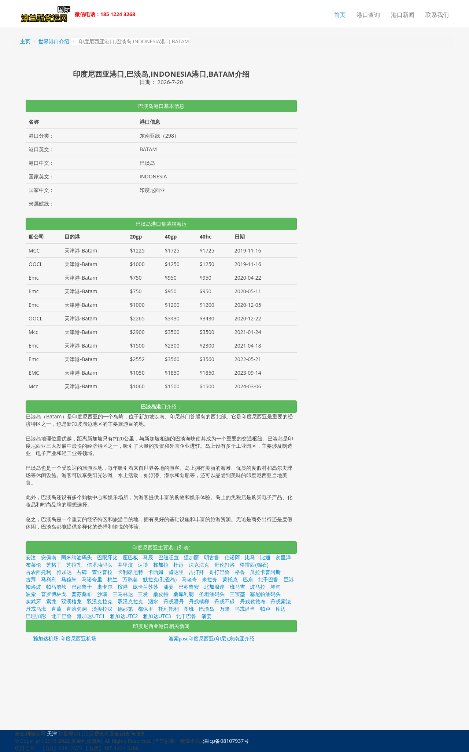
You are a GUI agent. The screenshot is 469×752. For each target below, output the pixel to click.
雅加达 (64, 571)
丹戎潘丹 (173, 601)
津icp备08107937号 (226, 740)
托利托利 (168, 608)
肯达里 (176, 571)
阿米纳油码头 (76, 557)
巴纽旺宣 (168, 557)
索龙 (51, 601)
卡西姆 (155, 571)
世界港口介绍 (53, 41)
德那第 (125, 608)
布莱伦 (33, 564)
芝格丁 (54, 564)
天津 (52, 733)
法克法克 (199, 564)
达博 (143, 564)
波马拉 (257, 586)
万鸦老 (130, 579)
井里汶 (125, 564)
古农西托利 (38, 571)
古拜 (31, 579)
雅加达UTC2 (124, 616)
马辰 (148, 557)
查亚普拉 (102, 571)
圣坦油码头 (212, 594)
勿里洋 (283, 557)
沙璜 (102, 594)
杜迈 (178, 564)
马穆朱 (69, 579)
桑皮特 (161, 594)
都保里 (145, 608)
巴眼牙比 (107, 557)
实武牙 (33, 601)
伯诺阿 (232, 557)
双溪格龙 (71, 601)
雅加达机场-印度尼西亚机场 (64, 639)
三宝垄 (237, 594)
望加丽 (191, 557)
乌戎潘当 (244, 608)
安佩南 (48, 557)
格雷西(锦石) (254, 564)
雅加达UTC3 (157, 616)
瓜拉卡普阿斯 (265, 571)
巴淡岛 (206, 608)
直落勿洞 (76, 608)
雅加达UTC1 (91, 616)
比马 (250, 557)
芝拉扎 (74, 564)
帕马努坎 (56, 586)
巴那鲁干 (81, 586)
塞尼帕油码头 (265, 594)
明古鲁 (211, 557)
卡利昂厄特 (130, 571)
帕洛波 (33, 586)
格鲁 (240, 571)
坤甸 (275, 586)
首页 (340, 15)
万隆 (224, 608)
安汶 (31, 557)
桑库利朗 (183, 594)
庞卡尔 (104, 586)
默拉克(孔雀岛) (160, 579)
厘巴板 (130, 557)
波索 (31, 594)
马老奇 (189, 579)
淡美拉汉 (102, 608)
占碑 (82, 571)
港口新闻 (402, 15)
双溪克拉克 (99, 601)
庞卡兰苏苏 (145, 586)
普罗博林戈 (54, 594)
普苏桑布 (81, 594)
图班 (189, 608)
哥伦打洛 (224, 564)
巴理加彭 (36, 616)
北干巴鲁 (61, 616)
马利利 (48, 579)
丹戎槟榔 (199, 601)
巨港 (289, 579)
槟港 (123, 586)
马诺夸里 (92, 579)
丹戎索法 (280, 601)
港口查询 (368, 15)
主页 (25, 41)
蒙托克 (230, 579)
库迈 (281, 608)
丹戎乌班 (36, 608)
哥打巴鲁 (219, 571)
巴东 (248, 579)
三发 (143, 594)
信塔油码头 (99, 564)
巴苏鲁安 (188, 586)
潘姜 (168, 586)
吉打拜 (196, 571)
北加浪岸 (214, 586)
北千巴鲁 (268, 579)
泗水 (153, 601)
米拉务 (209, 579)
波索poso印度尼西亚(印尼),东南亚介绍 (212, 639)
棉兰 (112, 579)
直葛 (56, 608)
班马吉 (237, 586)
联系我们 (437, 15)
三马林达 (122, 594)
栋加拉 (161, 564)
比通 (265, 557)
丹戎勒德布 (253, 601)
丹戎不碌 (224, 601)
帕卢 (265, 608)
